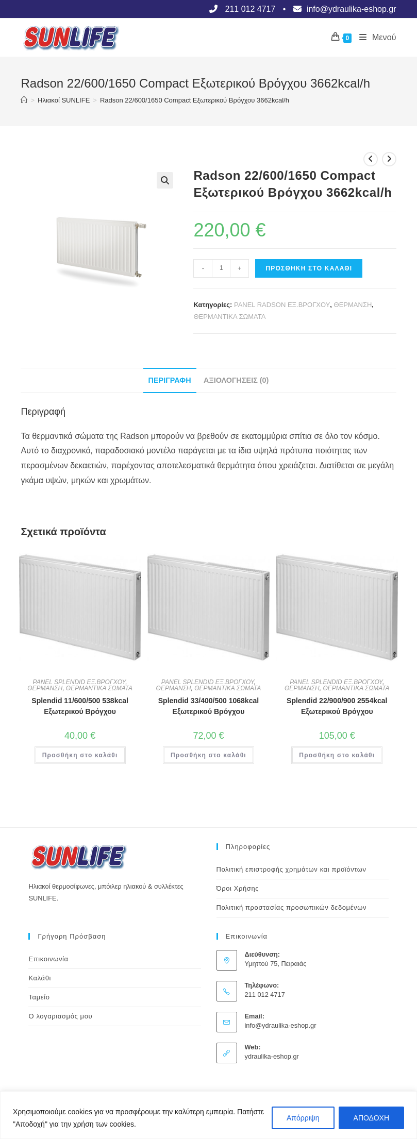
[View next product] (389, 159)
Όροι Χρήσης (237, 888)
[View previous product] (370, 159)
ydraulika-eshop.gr (272, 1056)
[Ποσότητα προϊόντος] (221, 268)
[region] (208, 1115)
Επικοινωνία (48, 959)
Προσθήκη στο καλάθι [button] (80, 755)
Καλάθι (39, 978)
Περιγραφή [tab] (169, 380)
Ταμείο (38, 997)
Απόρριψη (303, 1118)
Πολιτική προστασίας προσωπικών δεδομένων (291, 907)
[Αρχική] (24, 100)
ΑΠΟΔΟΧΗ (371, 1118)
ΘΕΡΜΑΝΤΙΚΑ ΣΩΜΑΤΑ (229, 316)
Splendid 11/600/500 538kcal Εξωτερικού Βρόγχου (79, 706)
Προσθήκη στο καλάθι (308, 268)
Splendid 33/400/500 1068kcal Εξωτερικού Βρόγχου (208, 706)
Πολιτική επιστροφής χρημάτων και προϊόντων (291, 869)
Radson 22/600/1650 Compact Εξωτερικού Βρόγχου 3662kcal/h (194, 100)
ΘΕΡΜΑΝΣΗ (353, 305)
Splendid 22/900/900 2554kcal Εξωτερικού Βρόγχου (337, 706)
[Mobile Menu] (374, 38)
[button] (165, 180)
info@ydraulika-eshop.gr (280, 1025)
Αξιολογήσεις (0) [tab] (236, 380)
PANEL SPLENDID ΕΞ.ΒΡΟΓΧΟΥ (79, 682)
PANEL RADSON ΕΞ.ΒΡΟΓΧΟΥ (282, 305)
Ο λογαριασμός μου (60, 1016)
